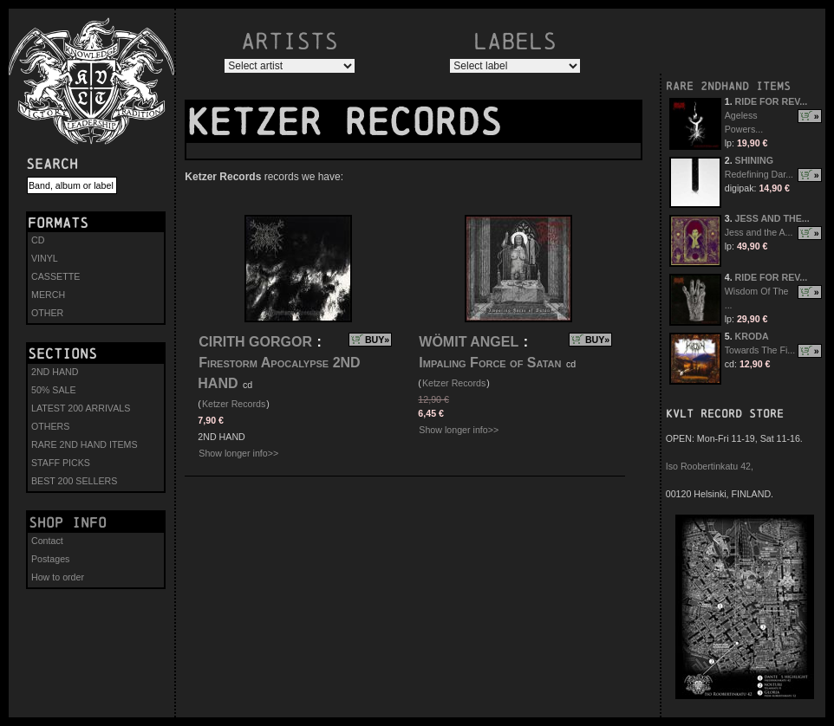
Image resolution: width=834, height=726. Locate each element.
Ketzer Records (233, 404)
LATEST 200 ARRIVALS (80, 408)
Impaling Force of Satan (490, 362)
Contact (47, 540)
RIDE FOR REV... (771, 101)
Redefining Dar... (759, 174)
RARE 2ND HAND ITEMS (84, 444)
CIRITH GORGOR (255, 341)
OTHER (47, 313)
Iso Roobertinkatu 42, (709, 466)
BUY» (377, 339)
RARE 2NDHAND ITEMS (728, 86)
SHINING (754, 160)
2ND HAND (54, 371)
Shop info (68, 522)
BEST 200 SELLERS (74, 481)
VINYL (44, 258)
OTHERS (50, 426)
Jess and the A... (759, 232)
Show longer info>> (238, 453)
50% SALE (53, 390)
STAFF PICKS (60, 462)
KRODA (752, 336)
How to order (57, 577)
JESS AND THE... (772, 218)
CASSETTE (55, 276)
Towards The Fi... (760, 350)
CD (37, 240)
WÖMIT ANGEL (468, 341)
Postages (50, 559)
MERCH (48, 294)
